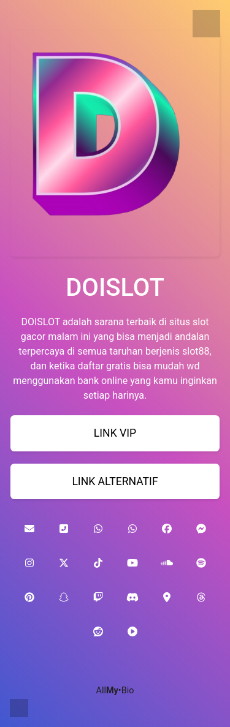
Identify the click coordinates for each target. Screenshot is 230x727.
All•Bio (115, 690)
